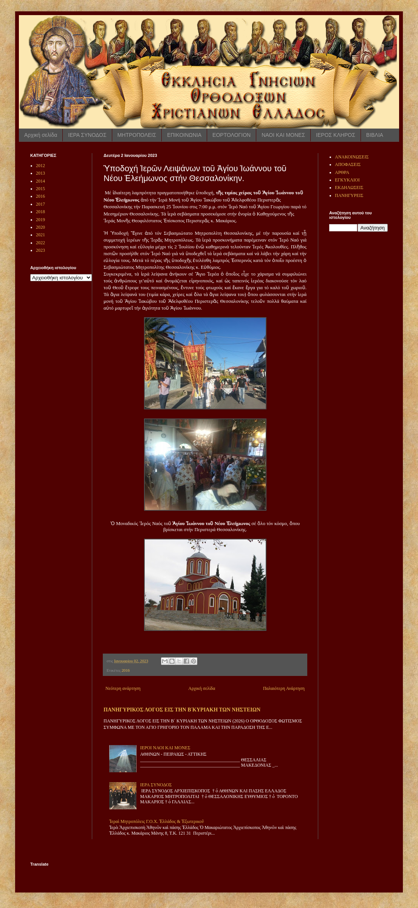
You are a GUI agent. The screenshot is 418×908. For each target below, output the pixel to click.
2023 (40, 250)
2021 (40, 234)
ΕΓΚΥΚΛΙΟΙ (347, 180)
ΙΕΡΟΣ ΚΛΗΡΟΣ (335, 135)
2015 (40, 188)
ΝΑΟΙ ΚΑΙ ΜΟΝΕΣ (283, 135)
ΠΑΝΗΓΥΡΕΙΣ (349, 195)
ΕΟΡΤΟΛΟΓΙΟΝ (231, 135)
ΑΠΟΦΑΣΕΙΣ (348, 164)
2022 (40, 242)
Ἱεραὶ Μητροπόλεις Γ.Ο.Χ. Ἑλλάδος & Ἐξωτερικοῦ (156, 821)
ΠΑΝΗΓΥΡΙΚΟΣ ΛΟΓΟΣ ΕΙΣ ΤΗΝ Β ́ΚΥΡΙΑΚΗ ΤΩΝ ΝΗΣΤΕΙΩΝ (182, 710)
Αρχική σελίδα (40, 135)
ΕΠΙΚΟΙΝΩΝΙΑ (184, 135)
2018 (40, 211)
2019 (40, 219)
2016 (126, 670)
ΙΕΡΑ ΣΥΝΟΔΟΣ (87, 135)
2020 (40, 227)
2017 (40, 204)
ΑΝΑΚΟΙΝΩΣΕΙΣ (351, 157)
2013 (40, 173)
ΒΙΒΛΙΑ (374, 135)
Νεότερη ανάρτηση (123, 688)
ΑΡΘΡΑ (342, 172)
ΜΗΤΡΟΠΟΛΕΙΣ (137, 135)
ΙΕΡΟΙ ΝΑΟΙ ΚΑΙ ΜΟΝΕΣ (165, 747)
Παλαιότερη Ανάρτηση (284, 688)
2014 (40, 181)
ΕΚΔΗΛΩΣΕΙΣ (349, 187)
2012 (40, 165)
